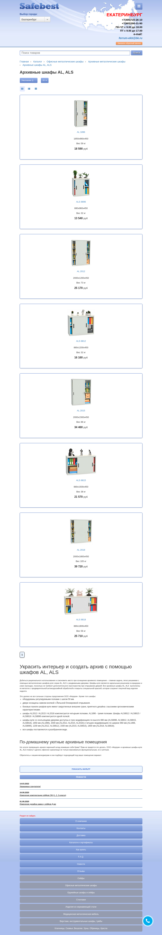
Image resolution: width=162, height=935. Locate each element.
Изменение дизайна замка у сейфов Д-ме (38, 804)
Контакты (81, 828)
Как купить (81, 849)
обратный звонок (129, 43)
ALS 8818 (81, 619)
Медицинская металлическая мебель (81, 914)
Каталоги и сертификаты (81, 842)
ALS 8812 (81, 341)
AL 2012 (81, 271)
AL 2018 (81, 550)
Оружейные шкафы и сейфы (81, 892)
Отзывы (81, 871)
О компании (81, 821)
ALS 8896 (81, 202)
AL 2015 (81, 410)
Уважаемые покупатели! (30, 786)
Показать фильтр (81, 769)
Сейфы (81, 878)
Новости (81, 777)
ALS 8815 (81, 480)
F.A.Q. (81, 857)
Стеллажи (81, 900)
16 (45, 80)
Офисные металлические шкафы (81, 885)
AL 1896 (81, 132)
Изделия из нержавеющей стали (81, 907)
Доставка (81, 835)
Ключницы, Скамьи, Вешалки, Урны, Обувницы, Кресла (81, 928)
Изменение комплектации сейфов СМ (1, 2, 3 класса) (43, 795)
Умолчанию (27, 80)
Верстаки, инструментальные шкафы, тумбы (81, 921)
